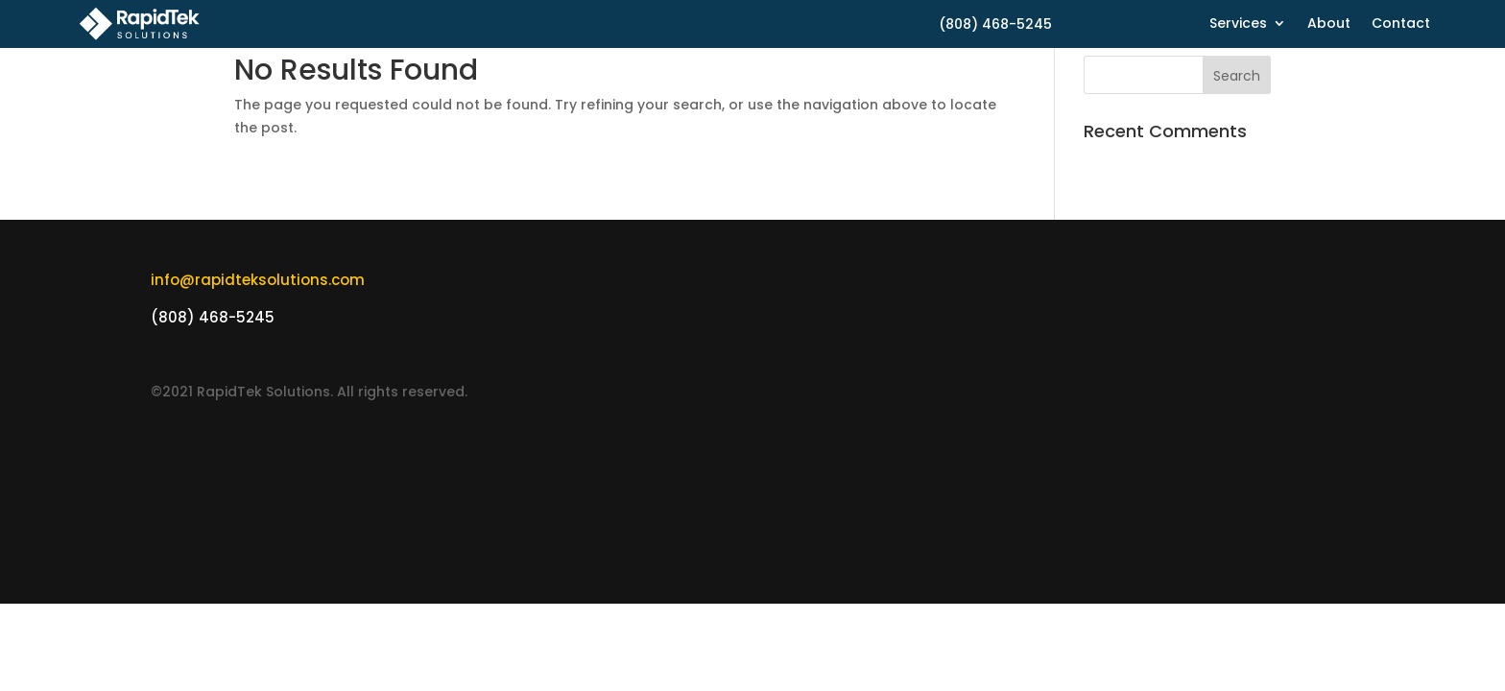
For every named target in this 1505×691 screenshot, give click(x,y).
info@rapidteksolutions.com (258, 280)
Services (1238, 24)
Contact (1401, 24)
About (1328, 24)
